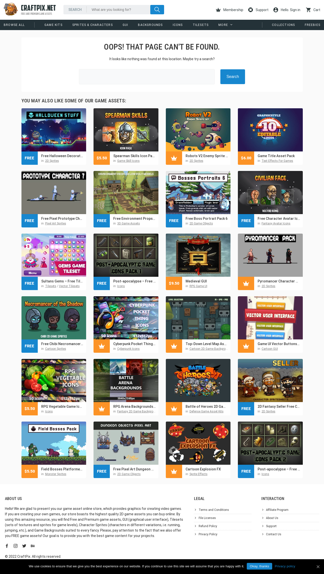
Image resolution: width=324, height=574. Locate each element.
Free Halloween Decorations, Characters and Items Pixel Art (62, 156)
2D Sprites (52, 161)
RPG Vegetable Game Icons (62, 406)
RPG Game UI (198, 286)
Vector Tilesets (69, 286)
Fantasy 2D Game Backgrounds (138, 411)
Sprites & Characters (92, 25)
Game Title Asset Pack (276, 156)
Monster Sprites (55, 474)
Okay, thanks (259, 566)
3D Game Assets (128, 223)
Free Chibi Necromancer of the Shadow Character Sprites (62, 344)
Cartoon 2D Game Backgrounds (211, 349)
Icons (178, 25)
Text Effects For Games (277, 161)
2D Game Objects (201, 223)
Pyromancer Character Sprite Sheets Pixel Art (279, 281)
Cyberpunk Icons (128, 349)
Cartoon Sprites (55, 349)
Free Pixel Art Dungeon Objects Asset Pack (134, 469)
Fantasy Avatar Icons (276, 223)
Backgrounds (150, 25)
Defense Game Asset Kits (207, 411)
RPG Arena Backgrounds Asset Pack (134, 406)
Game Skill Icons (128, 161)
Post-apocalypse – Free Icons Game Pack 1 (134, 281)
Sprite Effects (199, 474)
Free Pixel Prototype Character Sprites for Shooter (62, 219)
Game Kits (53, 25)
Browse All (14, 25)
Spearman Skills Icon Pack (134, 156)
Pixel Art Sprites (55, 223)
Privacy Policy (208, 534)
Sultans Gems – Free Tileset (62, 281)
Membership (229, 10)
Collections (283, 25)
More (223, 25)
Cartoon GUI (270, 349)
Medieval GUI (196, 281)
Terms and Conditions (214, 510)
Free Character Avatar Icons (279, 219)
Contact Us (273, 534)
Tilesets (201, 25)
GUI (125, 25)
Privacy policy (285, 566)
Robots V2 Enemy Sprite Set (207, 156)
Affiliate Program (277, 510)
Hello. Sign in (286, 10)
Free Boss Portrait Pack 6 (207, 219)
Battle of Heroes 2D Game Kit (207, 406)
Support (258, 10)
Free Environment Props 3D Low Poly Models (134, 219)
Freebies (312, 25)
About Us (272, 518)
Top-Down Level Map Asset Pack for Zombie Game (207, 344)
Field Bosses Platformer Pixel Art (62, 469)
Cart (313, 10)
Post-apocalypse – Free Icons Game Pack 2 (279, 469)
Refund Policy (208, 526)
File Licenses (207, 518)
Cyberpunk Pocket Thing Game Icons (134, 344)
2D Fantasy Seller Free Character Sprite (279, 406)
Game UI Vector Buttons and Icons (279, 344)
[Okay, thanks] (317, 566)
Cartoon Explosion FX (203, 469)
